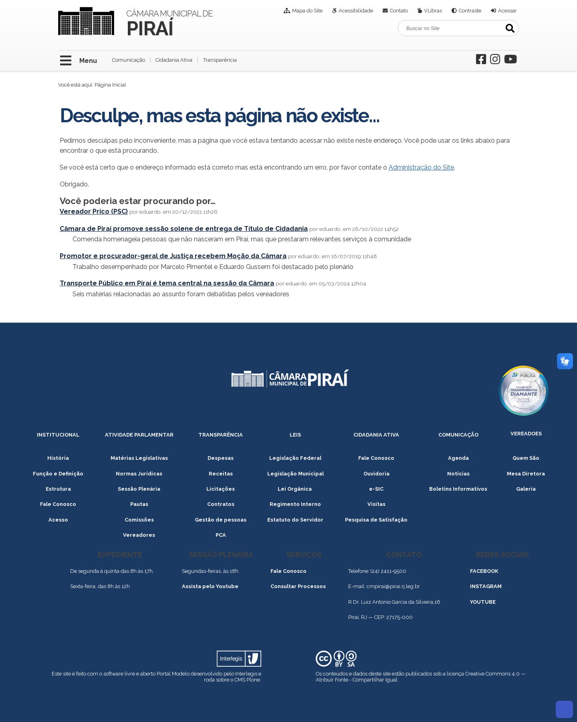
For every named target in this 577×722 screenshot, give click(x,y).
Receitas (221, 474)
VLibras (433, 11)
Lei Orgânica (295, 489)
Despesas (221, 458)
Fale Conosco (376, 458)
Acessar (507, 11)
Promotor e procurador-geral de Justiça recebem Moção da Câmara (173, 256)
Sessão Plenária (139, 489)
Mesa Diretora (526, 474)
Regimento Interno (295, 504)
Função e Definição (58, 474)
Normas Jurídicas (139, 474)
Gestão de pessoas (220, 520)
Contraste (470, 11)
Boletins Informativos (458, 489)
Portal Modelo (173, 674)
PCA (221, 535)
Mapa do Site (307, 11)
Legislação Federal (295, 458)
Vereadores (139, 535)
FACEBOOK (484, 571)
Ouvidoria (376, 474)
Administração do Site (421, 167)
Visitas (376, 504)
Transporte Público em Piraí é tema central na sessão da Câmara (167, 283)
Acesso (58, 520)
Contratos (220, 504)
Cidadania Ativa (173, 60)
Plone (253, 680)
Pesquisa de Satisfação (376, 520)
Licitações (220, 489)
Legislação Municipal (295, 474)
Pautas (139, 504)
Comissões (139, 520)
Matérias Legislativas (139, 458)
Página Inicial (110, 85)
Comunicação (128, 60)
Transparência (220, 60)
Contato (399, 11)
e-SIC (376, 489)
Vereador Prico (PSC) (94, 211)
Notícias (458, 474)
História (58, 458)
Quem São (525, 458)
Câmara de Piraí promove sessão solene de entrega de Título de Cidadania (184, 229)
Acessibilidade (356, 11)
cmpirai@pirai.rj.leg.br (393, 586)
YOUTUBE (483, 602)
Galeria (526, 489)
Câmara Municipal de (169, 22)
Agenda (458, 458)
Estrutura (58, 489)
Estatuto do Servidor (295, 520)
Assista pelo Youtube (210, 586)
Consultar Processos (298, 586)
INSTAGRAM (486, 586)
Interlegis (246, 674)
